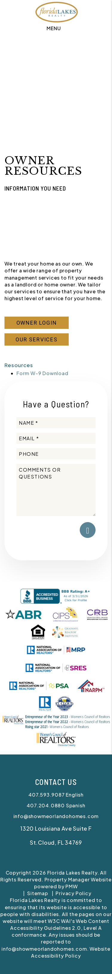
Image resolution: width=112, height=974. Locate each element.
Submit (88, 530)
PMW (71, 886)
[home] (56, 11)
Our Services (37, 339)
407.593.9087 (46, 795)
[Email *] (56, 438)
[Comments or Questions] (56, 490)
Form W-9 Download (42, 373)
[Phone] (56, 453)
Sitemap (37, 893)
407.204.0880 (46, 805)
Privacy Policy (73, 893)
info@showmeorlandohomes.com (56, 816)
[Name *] (56, 422)
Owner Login (36, 323)
